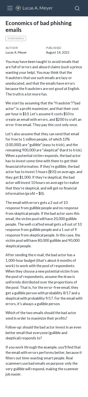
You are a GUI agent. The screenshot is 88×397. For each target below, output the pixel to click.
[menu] (10, 8)
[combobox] (77, 8)
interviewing (15, 38)
